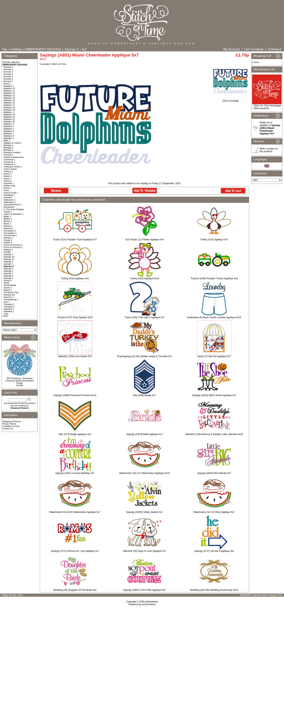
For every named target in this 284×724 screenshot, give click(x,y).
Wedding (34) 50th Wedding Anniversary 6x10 (214, 590)
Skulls (6, 283)
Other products (261, 108)
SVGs (5, 316)
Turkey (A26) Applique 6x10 (144, 278)
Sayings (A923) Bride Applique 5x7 (144, 434)
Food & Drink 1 (11, 193)
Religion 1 (8, 249)
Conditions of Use (11, 426)
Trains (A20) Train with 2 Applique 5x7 (144, 317)
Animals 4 (8, 74)
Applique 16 (9, 102)
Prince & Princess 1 (13, 245)
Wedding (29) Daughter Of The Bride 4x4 (74, 590)
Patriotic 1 (8, 238)
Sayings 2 (8, 261)
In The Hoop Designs (14, 209)
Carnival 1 (8, 155)
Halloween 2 (10, 202)
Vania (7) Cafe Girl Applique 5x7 (214, 356)
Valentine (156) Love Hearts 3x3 (75, 356)
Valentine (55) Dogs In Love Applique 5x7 (144, 551)
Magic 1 (7, 216)
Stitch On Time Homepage (267, 105)
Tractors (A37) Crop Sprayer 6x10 (74, 317)
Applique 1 (9, 86)
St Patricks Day (11, 292)
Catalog (15, 49)
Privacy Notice (9, 424)
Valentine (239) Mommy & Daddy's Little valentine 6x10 (214, 434)
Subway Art (9, 295)
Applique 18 (9, 107)
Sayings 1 (8, 254)
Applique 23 (9, 121)
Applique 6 (9, 131)
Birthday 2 (8, 147)
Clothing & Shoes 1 (13, 166)
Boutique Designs (12, 152)
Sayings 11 (9, 259)
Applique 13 (9, 95)
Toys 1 (7, 302)
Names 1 (8, 226)
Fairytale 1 (9, 183)
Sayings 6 (8, 271)
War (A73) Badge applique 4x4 (75, 434)
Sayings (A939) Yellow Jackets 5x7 (144, 512)
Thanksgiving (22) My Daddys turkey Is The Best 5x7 (144, 356)
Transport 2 (9, 306)
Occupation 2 (10, 233)
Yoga (6, 313)
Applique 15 (9, 100)
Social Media (10, 285)
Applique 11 (9, 91)
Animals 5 (8, 76)
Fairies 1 (8, 181)
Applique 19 (9, 110)
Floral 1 (7, 188)
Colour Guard (10, 169)
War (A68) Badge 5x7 (144, 395)
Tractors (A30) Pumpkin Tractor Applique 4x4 (214, 278)
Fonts (6, 190)
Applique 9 (9, 138)
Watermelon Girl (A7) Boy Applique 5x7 (213, 512)
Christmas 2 (9, 162)
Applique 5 (9, 128)
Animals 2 (8, 69)
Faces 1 (7, 178)
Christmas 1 (9, 159)
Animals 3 (8, 72)
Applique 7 (9, 133)
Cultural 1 (8, 171)
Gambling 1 (9, 195)
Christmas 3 (9, 164)
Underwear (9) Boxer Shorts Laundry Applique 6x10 (214, 317)
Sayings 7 (8, 273)
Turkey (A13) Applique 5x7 (214, 239)
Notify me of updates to (270, 128)
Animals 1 (8, 67)
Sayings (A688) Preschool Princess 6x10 (74, 395)
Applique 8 (9, 136)
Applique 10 (9, 88)
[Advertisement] (142, 639)
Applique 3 (9, 124)
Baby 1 (7, 140)
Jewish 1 (8, 211)
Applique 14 (9, 98)
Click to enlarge (230, 99)
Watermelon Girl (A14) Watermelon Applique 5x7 (74, 512)
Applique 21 (9, 117)
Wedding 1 (9, 311)
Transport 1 (9, 304)
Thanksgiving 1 (11, 299)
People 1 (8, 240)
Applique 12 (9, 93)
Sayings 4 (71, 49)
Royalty (7, 252)
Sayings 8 (8, 276)
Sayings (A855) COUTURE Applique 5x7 (144, 590)
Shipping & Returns (11, 421)
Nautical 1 (8, 228)
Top (4, 49)
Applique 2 (9, 112)
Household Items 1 (13, 204)
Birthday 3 (8, 150)
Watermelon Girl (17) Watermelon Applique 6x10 (144, 473)
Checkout (274, 49)
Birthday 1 (8, 145)
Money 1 (8, 221)
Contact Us (7, 428)
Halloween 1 (10, 200)
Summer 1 (9, 297)
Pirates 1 (8, 242)
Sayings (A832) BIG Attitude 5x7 (214, 473)
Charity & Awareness (14, 157)
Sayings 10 (9, 257)
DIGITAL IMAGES (11, 62)
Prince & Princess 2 (13, 247)
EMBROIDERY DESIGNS (43, 49)
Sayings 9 (8, 278)
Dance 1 (8, 174)
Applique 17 (9, 105)
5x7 (84, 49)
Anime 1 (7, 83)
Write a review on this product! (269, 150)
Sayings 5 (8, 268)
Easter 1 (8, 176)
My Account (231, 49)
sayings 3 (8, 264)
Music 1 (7, 223)
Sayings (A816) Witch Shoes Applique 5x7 (214, 395)
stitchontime (151, 601)
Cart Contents (253, 49)
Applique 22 (9, 119)
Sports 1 (8, 287)
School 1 (8, 280)
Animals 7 (8, 81)
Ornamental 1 (10, 235)
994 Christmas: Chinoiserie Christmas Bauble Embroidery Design (19, 380)
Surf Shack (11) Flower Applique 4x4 (144, 239)
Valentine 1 (9, 309)
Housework (9, 207)
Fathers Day (9, 185)
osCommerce (149, 604)
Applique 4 (9, 126)
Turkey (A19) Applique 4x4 (75, 278)
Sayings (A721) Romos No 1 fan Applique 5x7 (75, 551)
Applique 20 (9, 114)
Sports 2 (8, 290)
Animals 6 (8, 79)
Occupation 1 (10, 230)
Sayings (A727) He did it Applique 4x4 (214, 551)
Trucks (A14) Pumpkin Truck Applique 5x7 (75, 239)
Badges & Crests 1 (13, 143)
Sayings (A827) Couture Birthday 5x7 (74, 473)
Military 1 (8, 219)
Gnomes (8, 197)
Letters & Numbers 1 (13, 214)
